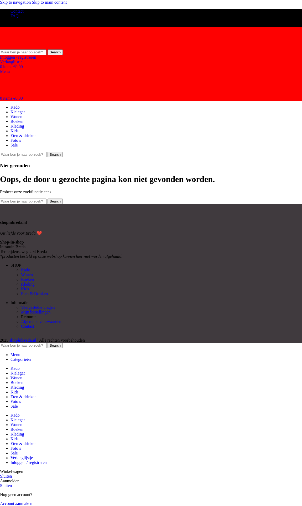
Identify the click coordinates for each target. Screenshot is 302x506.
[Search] (23, 52)
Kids (25, 289)
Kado (25, 270)
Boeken (27, 279)
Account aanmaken (16, 503)
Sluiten (6, 476)
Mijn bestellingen (35, 312)
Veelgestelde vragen (38, 307)
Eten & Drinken (34, 293)
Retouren (29, 317)
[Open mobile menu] (5, 71)
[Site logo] (33, 47)
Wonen (27, 274)
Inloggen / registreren (29, 462)
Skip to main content (49, 2)
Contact (27, 326)
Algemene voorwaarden (41, 321)
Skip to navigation (16, 2)
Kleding (28, 284)
